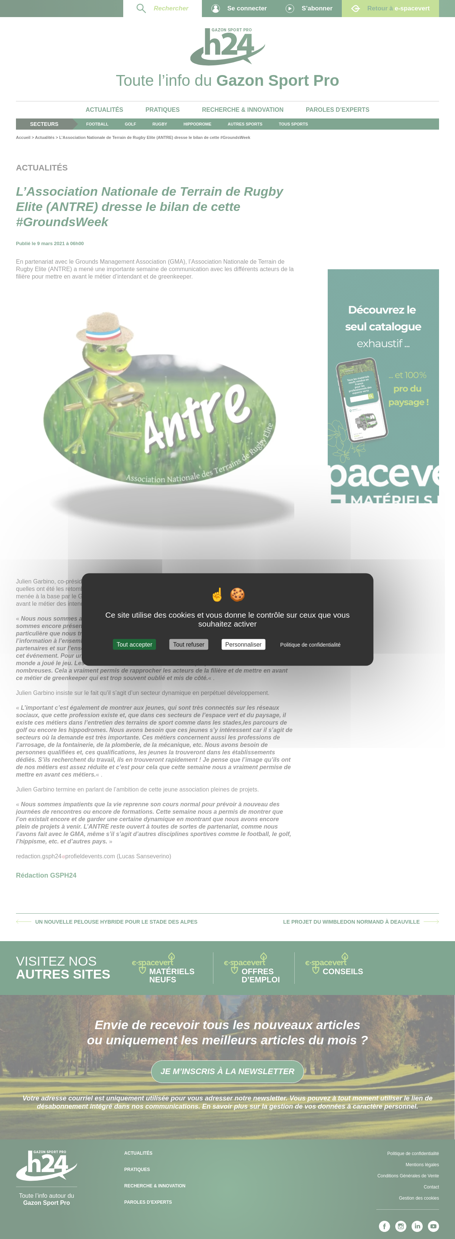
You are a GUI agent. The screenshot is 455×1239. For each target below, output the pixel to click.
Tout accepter (134, 644)
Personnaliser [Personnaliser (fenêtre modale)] (243, 644)
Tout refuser (188, 644)
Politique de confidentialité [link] (310, 644)
